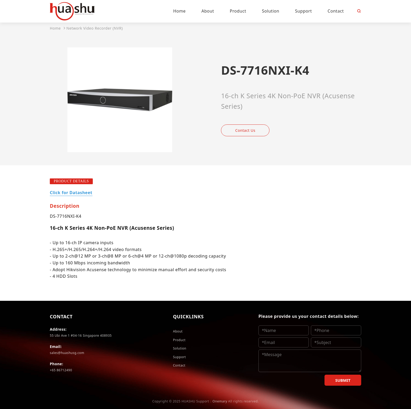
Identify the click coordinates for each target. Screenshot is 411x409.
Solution (179, 348)
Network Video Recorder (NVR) (94, 28)
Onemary (220, 401)
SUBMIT (342, 380)
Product (179, 340)
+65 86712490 (61, 370)
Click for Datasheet (71, 192)
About (178, 331)
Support (179, 357)
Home (55, 28)
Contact (179, 365)
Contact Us (245, 130)
